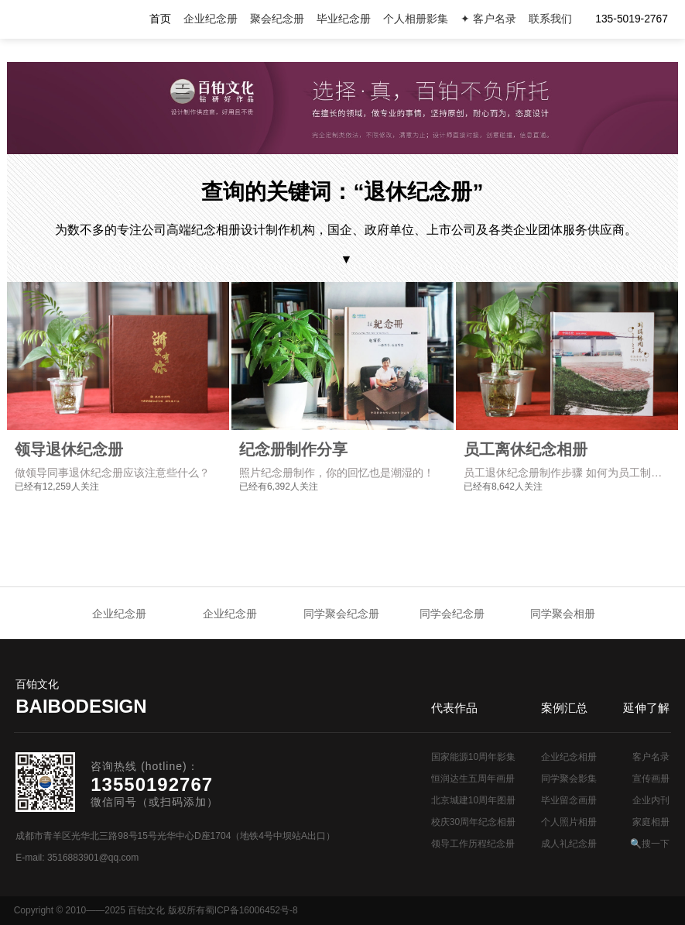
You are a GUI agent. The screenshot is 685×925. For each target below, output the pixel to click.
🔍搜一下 (650, 843)
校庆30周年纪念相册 (473, 822)
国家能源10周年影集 (473, 756)
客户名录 (651, 756)
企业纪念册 (210, 19)
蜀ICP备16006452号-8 (251, 910)
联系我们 (550, 19)
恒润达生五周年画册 (473, 778)
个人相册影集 (415, 19)
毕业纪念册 (344, 19)
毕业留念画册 (569, 800)
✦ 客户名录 (488, 19)
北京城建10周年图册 (473, 800)
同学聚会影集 (569, 778)
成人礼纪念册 (569, 843)
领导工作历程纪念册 (473, 843)
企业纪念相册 (569, 756)
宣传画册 (651, 778)
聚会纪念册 (277, 19)
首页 (160, 19)
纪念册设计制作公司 (77, 19)
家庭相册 (651, 822)
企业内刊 (651, 800)
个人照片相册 (569, 822)
